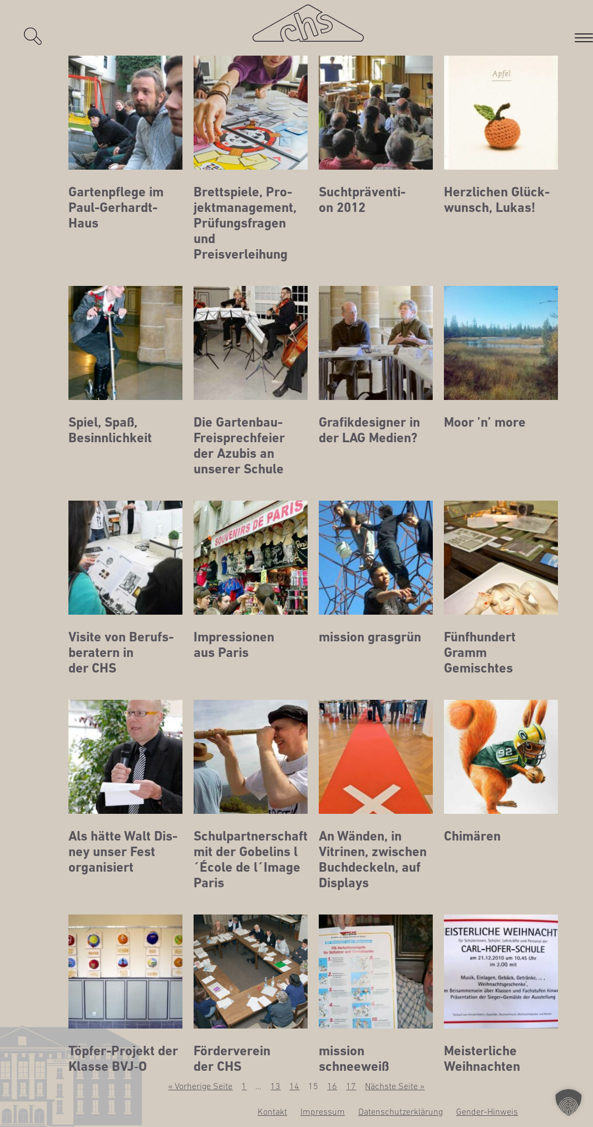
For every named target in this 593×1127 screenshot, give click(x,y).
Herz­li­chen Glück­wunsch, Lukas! (497, 199)
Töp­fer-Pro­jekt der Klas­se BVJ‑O (123, 1058)
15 (313, 1086)
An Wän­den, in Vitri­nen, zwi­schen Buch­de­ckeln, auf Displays (373, 859)
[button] (568, 1102)
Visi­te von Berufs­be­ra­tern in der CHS (121, 652)
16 (332, 1086)
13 (275, 1086)
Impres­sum (322, 1111)
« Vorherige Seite (200, 1086)
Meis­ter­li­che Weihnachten (482, 1058)
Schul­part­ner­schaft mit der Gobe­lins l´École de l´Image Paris (251, 859)
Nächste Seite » (394, 1086)
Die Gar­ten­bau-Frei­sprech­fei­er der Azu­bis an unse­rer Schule (239, 445)
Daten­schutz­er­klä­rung (400, 1111)
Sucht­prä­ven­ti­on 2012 (362, 199)
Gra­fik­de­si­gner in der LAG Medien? (369, 430)
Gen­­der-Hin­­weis (487, 1111)
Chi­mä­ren (472, 836)
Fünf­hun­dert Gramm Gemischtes (480, 652)
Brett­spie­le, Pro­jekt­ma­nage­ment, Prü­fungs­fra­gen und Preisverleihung (245, 223)
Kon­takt (272, 1111)
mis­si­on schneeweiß (354, 1058)
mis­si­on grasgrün (370, 637)
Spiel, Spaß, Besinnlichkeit (110, 430)
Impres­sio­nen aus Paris (234, 644)
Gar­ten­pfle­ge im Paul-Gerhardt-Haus (116, 207)
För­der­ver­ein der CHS (232, 1058)
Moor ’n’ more (485, 422)
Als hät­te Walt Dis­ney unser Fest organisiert (122, 851)
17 (351, 1086)
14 (294, 1086)
